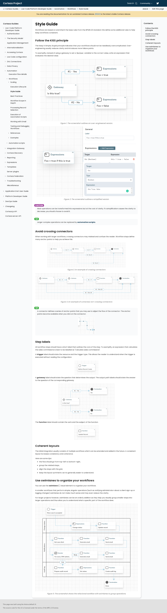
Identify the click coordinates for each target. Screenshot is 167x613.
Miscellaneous (13, 185)
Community (145, 3)
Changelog (9, 206)
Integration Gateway (15, 148)
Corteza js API (11, 211)
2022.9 (145, 9)
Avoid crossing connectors (151, 35)
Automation (59, 9)
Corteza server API (13, 216)
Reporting (11, 158)
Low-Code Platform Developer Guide (36, 9)
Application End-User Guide (16, 191)
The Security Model (15, 38)
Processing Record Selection (18, 109)
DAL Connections (14, 61)
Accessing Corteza (15, 52)
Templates (11, 167)
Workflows (71, 9)
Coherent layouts (153, 43)
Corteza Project (12, 3)
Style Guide (83, 9)
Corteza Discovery (15, 153)
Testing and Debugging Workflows (20, 127)
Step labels (150, 39)
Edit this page (158, 9)
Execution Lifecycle (18, 87)
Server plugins (13, 171)
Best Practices (16, 96)
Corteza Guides (11, 9)
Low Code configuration (17, 57)
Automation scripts (17, 143)
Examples (14, 138)
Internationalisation (15, 47)
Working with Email (18, 121)
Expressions (12, 162)
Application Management (17, 43)
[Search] (132, 3)
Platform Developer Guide (16, 196)
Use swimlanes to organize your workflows (153, 48)
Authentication (13, 34)
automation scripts (86, 222)
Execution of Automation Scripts (18, 115)
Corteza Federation (15, 176)
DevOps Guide (11, 201)
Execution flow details (18, 74)
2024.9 (97, 14)
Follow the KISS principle (151, 29)
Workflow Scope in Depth (18, 102)
